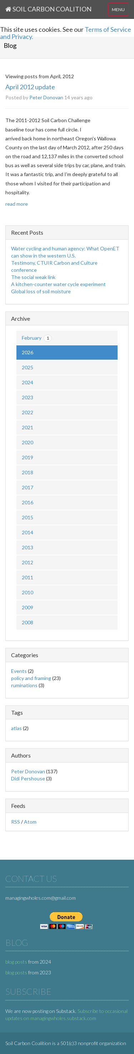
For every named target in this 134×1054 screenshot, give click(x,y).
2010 (27, 592)
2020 (27, 442)
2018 (27, 472)
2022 (27, 412)
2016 (27, 502)
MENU (118, 9)
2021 (27, 427)
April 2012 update (30, 87)
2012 (27, 562)
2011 (27, 577)
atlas (16, 728)
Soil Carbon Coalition (48, 9)
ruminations (24, 685)
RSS (15, 822)
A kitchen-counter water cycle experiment (58, 284)
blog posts (16, 962)
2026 (27, 352)
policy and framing (31, 678)
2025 (27, 367)
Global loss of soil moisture (41, 291)
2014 (27, 532)
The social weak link (33, 277)
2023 (27, 397)
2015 (27, 517)
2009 (27, 607)
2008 (27, 622)
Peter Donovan (46, 97)
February (37, 338)
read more (16, 204)
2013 (27, 547)
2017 (27, 487)
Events (19, 671)
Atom (30, 822)
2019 (27, 457)
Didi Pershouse (28, 778)
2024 (27, 382)
